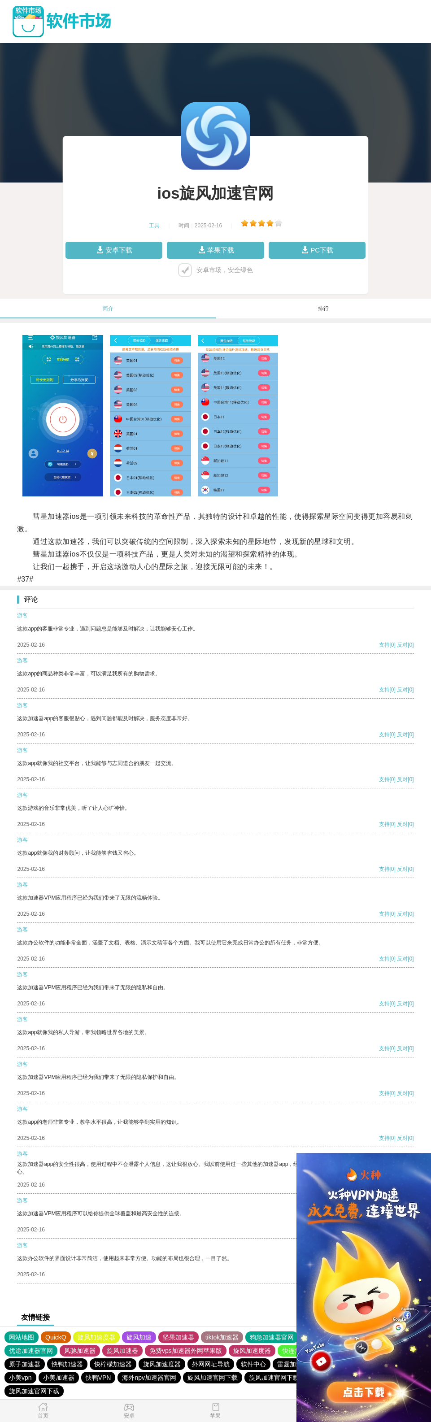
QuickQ (55, 1337)
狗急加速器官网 (272, 1337)
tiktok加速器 (222, 1337)
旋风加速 (139, 1337)
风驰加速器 (80, 1350)
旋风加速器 (122, 1350)
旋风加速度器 (96, 1337)
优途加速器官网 (31, 1350)
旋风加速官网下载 (212, 1377)
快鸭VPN (98, 1377)
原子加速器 (24, 1364)
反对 (402, 645)
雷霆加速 (289, 1364)
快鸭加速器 (67, 1364)
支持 (384, 645)
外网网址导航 (211, 1364)
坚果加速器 (178, 1337)
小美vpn (20, 1377)
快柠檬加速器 (113, 1364)
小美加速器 (58, 1377)
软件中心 (253, 1364)
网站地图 (21, 1337)
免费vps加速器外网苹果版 (185, 1350)
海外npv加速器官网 (149, 1377)
